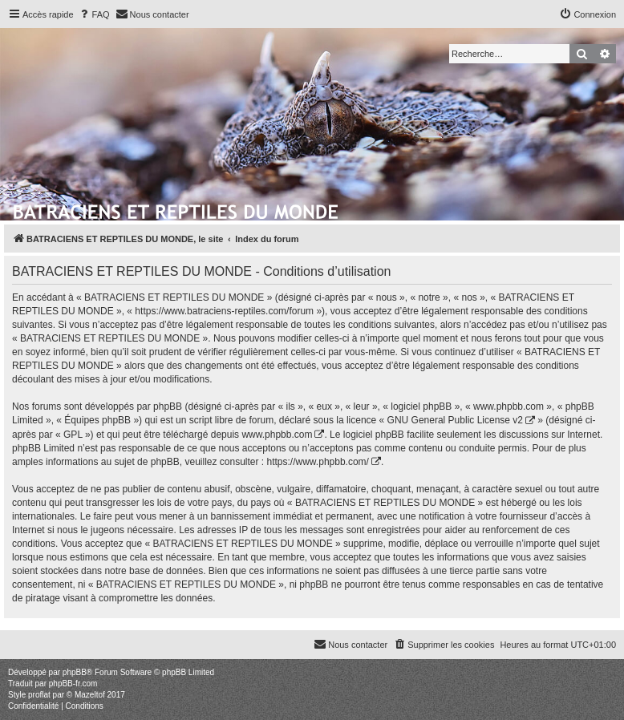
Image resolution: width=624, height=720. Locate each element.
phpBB (75, 672)
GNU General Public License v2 (455, 420)
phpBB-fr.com (73, 683)
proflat (39, 694)
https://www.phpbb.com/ (318, 461)
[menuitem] (94, 14)
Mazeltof (90, 694)
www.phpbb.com (276, 434)
